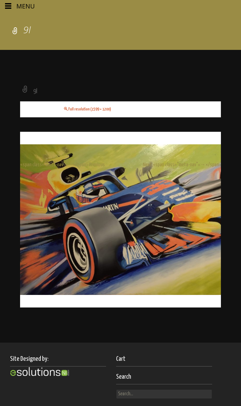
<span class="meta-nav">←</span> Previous (62, 165)
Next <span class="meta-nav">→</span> (182, 165)
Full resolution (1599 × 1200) (89, 109)
